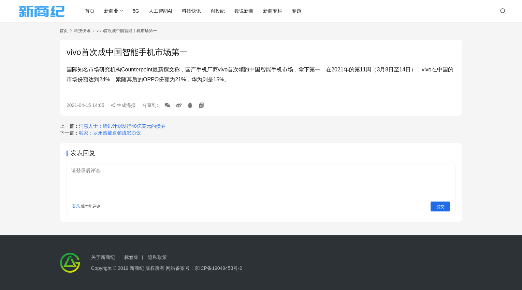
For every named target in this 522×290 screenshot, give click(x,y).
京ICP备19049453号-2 (218, 268)
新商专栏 (273, 11)
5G (137, 11)
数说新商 (245, 11)
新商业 (112, 11)
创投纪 (219, 11)
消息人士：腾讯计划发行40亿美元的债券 (122, 126)
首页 (91, 11)
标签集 (131, 257)
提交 (440, 206)
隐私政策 (157, 257)
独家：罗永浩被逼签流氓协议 (110, 133)
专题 (297, 11)
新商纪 (137, 268)
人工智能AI (161, 11)
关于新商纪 (103, 257)
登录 (76, 206)
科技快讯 (192, 11)
